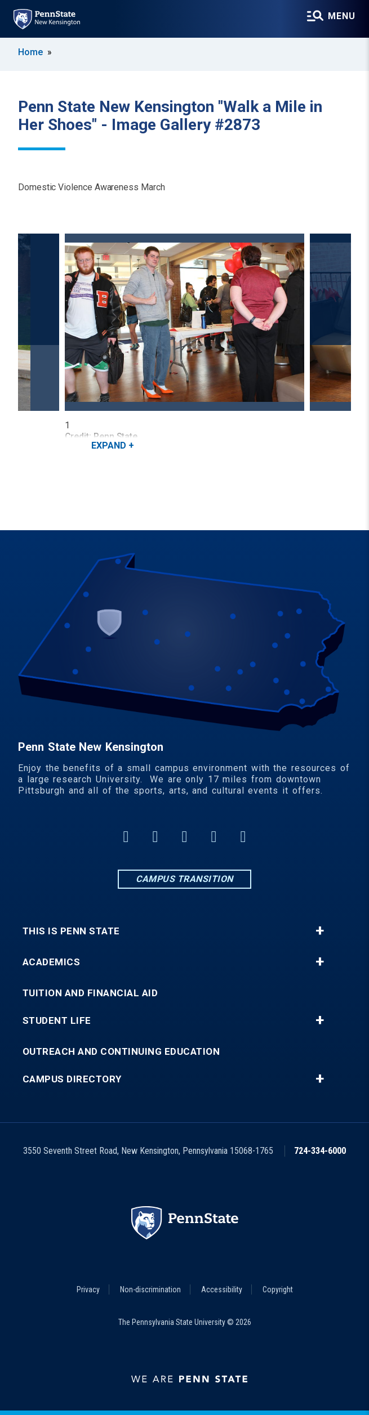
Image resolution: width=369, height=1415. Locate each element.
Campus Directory (72, 1079)
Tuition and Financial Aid (90, 993)
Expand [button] (108, 445)
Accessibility (221, 1289)
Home (30, 52)
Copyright (278, 1289)
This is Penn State (71, 931)
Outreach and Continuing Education (121, 1051)
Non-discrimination (150, 1289)
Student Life (57, 1020)
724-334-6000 (320, 1150)
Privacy (88, 1289)
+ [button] (319, 931)
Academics (52, 962)
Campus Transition (184, 879)
